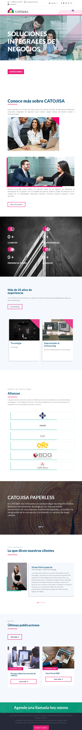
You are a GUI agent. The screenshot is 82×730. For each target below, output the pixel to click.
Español (53, 3)
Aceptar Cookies (41, 728)
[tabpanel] (41, 506)
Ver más (15, 637)
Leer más (23, 681)
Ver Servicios (15, 307)
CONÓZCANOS (15, 71)
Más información (16, 204)
